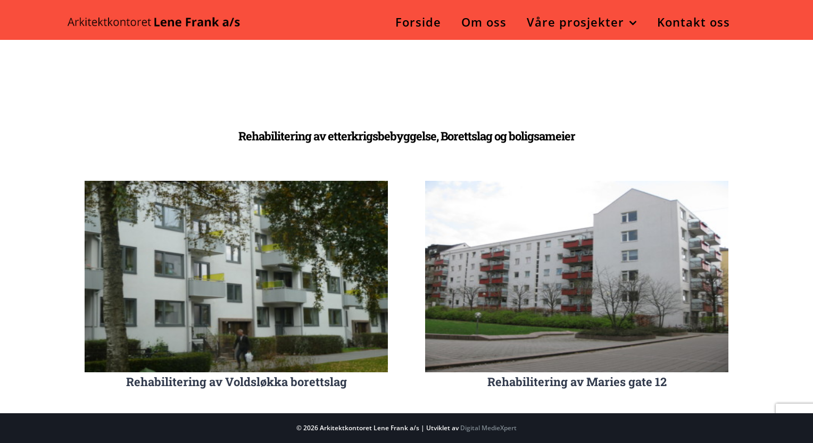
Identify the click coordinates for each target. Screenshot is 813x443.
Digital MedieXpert (488, 427)
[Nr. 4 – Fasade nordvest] (576, 185)
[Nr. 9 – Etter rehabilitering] (236, 185)
